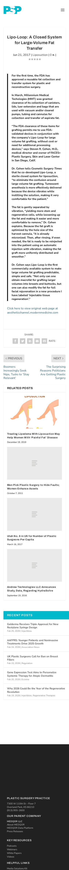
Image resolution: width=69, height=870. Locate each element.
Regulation (27, 663)
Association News (31, 647)
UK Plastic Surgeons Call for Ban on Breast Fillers (32, 658)
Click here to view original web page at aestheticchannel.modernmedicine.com (32, 310)
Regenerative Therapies (44, 695)
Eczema (25, 679)
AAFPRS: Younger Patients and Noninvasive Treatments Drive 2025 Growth (32, 642)
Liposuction (40, 55)
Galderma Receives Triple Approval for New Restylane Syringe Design (32, 625)
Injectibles (27, 631)
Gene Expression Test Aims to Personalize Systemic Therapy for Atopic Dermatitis (31, 674)
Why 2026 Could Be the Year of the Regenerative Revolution (36, 690)
